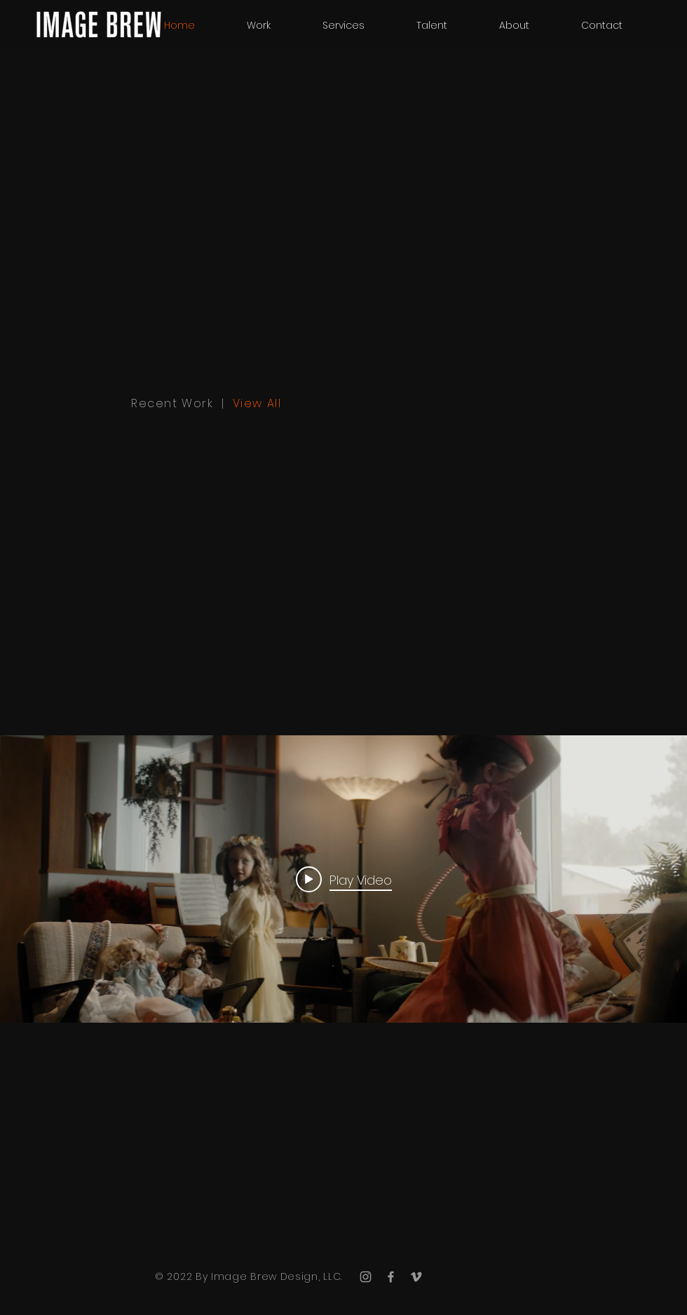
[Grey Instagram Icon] (365, 1276)
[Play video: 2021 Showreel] (344, 879)
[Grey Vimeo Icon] (416, 1276)
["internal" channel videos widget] (343, 879)
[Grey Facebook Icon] (390, 1276)
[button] (431, 25)
